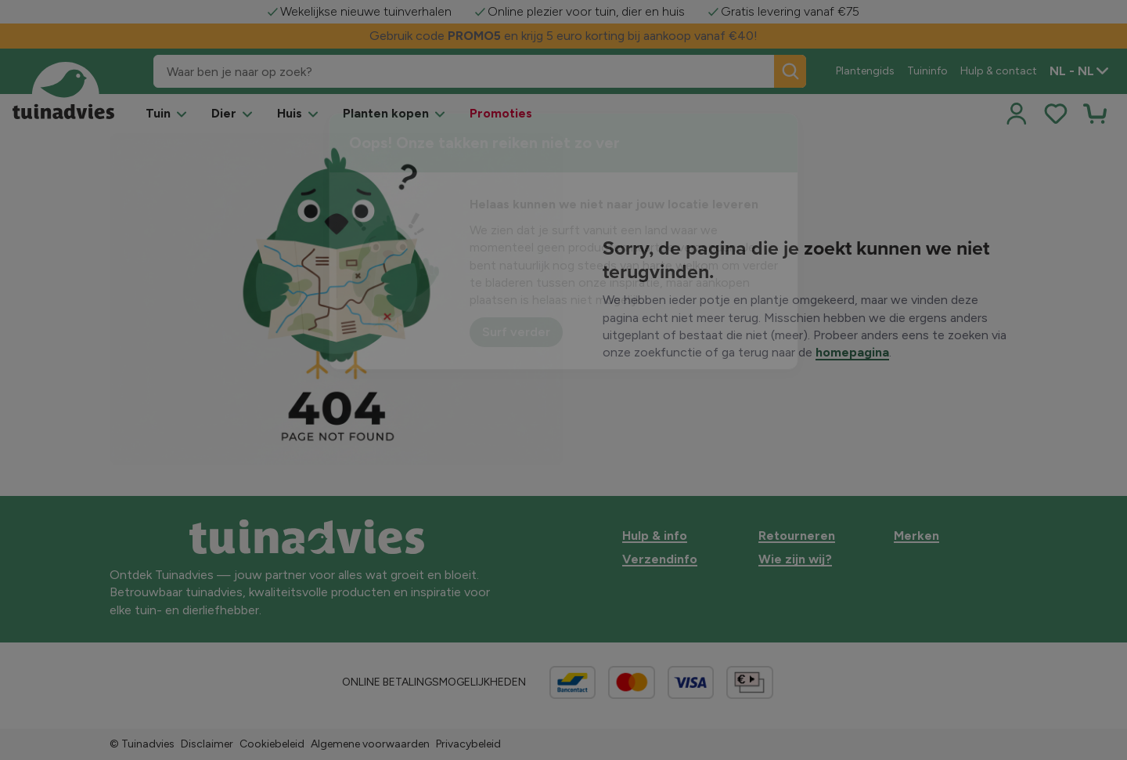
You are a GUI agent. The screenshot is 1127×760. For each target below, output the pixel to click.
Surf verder (516, 331)
